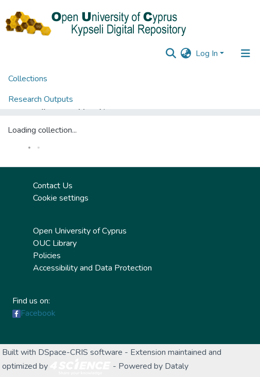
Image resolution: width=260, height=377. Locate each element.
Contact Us (53, 185)
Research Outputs (40, 99)
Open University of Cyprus (80, 231)
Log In (207, 53)
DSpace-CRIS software (80, 352)
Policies (47, 255)
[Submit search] (171, 53)
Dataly (176, 366)
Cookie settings (61, 198)
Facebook (38, 313)
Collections (27, 78)
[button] (186, 53)
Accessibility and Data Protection (92, 268)
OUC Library (55, 243)
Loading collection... (42, 130)
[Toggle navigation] (245, 53)
